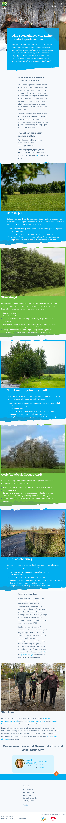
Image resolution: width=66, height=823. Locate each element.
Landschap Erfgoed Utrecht (35, 721)
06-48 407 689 (42, 761)
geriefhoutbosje (27, 655)
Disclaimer (22, 818)
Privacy (12, 818)
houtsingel (41, 652)
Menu (61, 5)
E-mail (39, 764)
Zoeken (54, 5)
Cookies (4, 818)
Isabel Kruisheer (29, 761)
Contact (26, 805)
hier (36, 155)
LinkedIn (40, 767)
